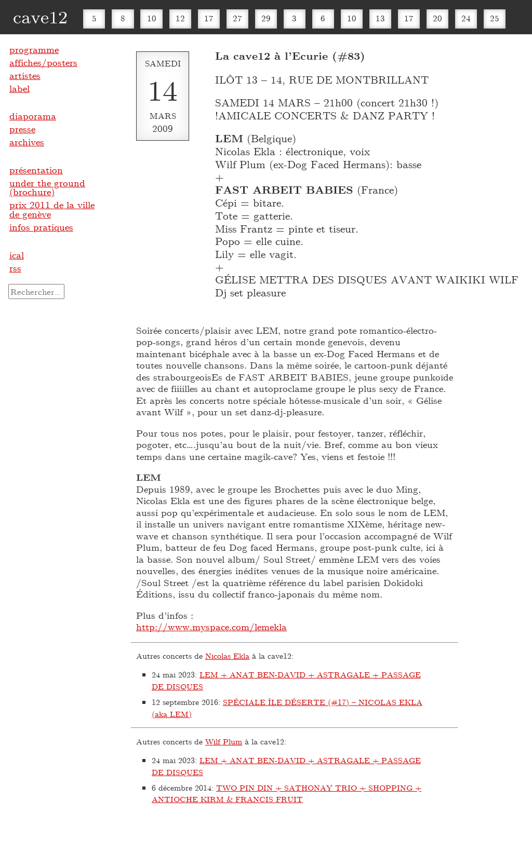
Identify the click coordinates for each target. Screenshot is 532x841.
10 (151, 18)
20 (437, 18)
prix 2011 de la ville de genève (52, 209)
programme (34, 49)
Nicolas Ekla (227, 655)
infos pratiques (41, 227)
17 (209, 18)
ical (16, 255)
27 (237, 18)
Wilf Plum (223, 741)
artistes (25, 75)
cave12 (40, 16)
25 (494, 18)
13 (380, 18)
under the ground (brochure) (47, 187)
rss (15, 268)
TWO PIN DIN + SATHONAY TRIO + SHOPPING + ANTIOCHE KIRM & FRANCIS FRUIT (286, 793)
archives (26, 141)
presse (22, 128)
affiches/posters (43, 62)
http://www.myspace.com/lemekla (211, 626)
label (19, 88)
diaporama (32, 116)
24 (466, 18)
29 (266, 18)
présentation (36, 170)
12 (180, 18)
